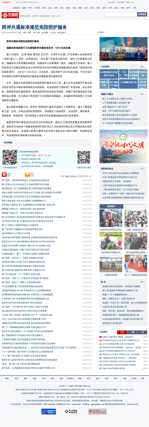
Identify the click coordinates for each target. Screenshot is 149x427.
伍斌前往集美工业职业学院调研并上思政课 (119, 365)
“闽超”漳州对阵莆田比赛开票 (113, 368)
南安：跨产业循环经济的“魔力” (116, 111)
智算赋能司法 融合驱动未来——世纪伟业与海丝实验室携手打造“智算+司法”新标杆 (39, 348)
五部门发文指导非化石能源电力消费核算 (120, 173)
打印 (62, 176)
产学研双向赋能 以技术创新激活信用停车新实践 (23, 339)
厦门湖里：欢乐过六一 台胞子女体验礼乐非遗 (22, 258)
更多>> (143, 67)
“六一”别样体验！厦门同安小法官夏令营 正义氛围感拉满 (27, 352)
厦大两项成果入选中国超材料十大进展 (119, 115)
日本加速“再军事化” (143, 85)
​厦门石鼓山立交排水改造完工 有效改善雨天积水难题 (25, 184)
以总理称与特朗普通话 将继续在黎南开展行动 (123, 198)
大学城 (37, 8)
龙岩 (116, 8)
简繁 (127, 2)
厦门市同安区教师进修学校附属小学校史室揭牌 (23, 266)
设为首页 (111, 2)
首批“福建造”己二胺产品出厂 (115, 107)
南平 (128, 8)
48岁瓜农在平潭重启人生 (110, 252)
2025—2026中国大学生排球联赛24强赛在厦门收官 (24, 319)
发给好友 (73, 176)
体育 (56, 8)
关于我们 (62, 386)
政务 (25, 378)
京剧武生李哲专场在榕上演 (114, 307)
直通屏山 (16, 8)
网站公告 (86, 386)
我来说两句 (61, 33)
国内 (62, 8)
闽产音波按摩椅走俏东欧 (136, 252)
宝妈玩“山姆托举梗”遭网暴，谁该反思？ (118, 337)
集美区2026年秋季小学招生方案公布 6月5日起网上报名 (26, 246)
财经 (115, 378)
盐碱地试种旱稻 (111, 275)
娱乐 (50, 8)
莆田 (98, 8)
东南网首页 (6, 2)
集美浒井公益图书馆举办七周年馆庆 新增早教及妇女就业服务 (29, 360)
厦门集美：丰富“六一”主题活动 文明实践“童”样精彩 (25, 278)
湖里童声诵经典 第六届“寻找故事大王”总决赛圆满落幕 (26, 290)
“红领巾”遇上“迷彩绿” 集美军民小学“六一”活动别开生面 (27, 315)
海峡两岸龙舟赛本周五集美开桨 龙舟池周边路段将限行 (26, 323)
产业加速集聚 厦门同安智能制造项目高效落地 (22, 286)
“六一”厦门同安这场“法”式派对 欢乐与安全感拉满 (24, 356)
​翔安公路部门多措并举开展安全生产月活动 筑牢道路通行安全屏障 (31, 192)
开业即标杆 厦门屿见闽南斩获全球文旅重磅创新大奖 (25, 299)
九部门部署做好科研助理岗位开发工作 (119, 177)
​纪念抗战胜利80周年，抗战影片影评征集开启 (122, 319)
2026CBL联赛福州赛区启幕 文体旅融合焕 (118, 344)
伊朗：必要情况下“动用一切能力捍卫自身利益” (123, 194)
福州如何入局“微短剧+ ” (113, 323)
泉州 (104, 8)
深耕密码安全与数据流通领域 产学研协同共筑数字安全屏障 (28, 343)
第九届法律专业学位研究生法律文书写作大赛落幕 (24, 311)
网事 (80, 8)
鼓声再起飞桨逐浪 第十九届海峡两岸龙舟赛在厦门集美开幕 (28, 205)
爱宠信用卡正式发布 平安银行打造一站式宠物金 (121, 354)
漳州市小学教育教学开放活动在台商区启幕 (119, 361)
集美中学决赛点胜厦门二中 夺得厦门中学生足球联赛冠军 (27, 331)
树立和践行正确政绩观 (133, 75)
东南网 (34, 16)
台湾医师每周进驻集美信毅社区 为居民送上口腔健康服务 (27, 295)
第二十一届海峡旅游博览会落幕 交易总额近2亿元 (24, 327)
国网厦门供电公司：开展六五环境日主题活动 (22, 213)
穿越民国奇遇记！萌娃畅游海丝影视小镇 (120, 315)
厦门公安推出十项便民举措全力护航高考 (20, 225)
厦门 (92, 8)
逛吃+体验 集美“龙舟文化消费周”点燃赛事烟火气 (24, 201)
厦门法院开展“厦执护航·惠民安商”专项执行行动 (23, 270)
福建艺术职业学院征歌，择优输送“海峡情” (121, 286)
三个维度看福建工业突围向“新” (116, 103)
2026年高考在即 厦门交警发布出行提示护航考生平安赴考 (27, 221)
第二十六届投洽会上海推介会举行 (117, 99)
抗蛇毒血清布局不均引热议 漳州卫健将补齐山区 (121, 340)
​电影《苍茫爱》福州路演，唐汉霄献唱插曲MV (123, 311)
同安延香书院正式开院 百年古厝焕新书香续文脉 (23, 262)
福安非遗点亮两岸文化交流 (110, 230)
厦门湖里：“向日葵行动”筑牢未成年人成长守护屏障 (25, 307)
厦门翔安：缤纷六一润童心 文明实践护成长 (21, 282)
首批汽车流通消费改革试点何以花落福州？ (121, 119)
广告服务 (70, 386)
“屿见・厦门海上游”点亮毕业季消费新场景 (21, 364)
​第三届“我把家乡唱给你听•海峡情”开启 (120, 290)
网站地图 (78, 386)
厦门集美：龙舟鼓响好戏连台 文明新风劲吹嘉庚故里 (25, 180)
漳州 (110, 8)
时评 (30, 8)
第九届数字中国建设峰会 (114, 85)
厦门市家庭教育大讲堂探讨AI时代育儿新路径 (22, 335)
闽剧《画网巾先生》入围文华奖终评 (118, 299)
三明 (134, 8)
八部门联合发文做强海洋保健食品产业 (119, 185)
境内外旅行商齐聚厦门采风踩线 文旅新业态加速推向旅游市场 (29, 237)
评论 (88, 378)
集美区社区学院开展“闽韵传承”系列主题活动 (22, 303)
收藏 (67, 176)
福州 (86, 8)
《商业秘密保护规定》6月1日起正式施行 (120, 189)
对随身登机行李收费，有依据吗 (116, 181)
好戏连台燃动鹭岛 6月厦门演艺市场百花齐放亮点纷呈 (26, 250)
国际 (68, 8)
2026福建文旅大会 (128, 82)
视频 (79, 378)
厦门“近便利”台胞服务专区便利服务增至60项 (22, 229)
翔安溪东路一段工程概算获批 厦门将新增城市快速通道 (26, 188)
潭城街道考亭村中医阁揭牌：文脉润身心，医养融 (121, 347)
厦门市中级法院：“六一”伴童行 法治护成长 (21, 274)
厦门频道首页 (44, 16)
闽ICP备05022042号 (51, 390)
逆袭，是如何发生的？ (136, 230)
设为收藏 (120, 2)
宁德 (122, 8)
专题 (74, 8)
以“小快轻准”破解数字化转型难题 (117, 123)
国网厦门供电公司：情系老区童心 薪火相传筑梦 (23, 209)
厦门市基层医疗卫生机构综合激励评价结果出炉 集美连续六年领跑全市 (33, 217)
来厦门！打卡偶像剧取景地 (114, 295)
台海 (44, 8)
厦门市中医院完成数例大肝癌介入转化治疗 (119, 351)
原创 (7, 378)
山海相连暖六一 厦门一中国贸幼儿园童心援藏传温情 (25, 254)
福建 (24, 8)
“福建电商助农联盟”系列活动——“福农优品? (119, 358)
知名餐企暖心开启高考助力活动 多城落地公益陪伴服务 (26, 197)
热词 (16, 378)
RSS (132, 2)
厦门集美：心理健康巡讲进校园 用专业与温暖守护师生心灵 (28, 368)
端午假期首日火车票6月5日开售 (16, 233)
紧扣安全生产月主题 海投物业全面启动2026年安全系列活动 (28, 241)
